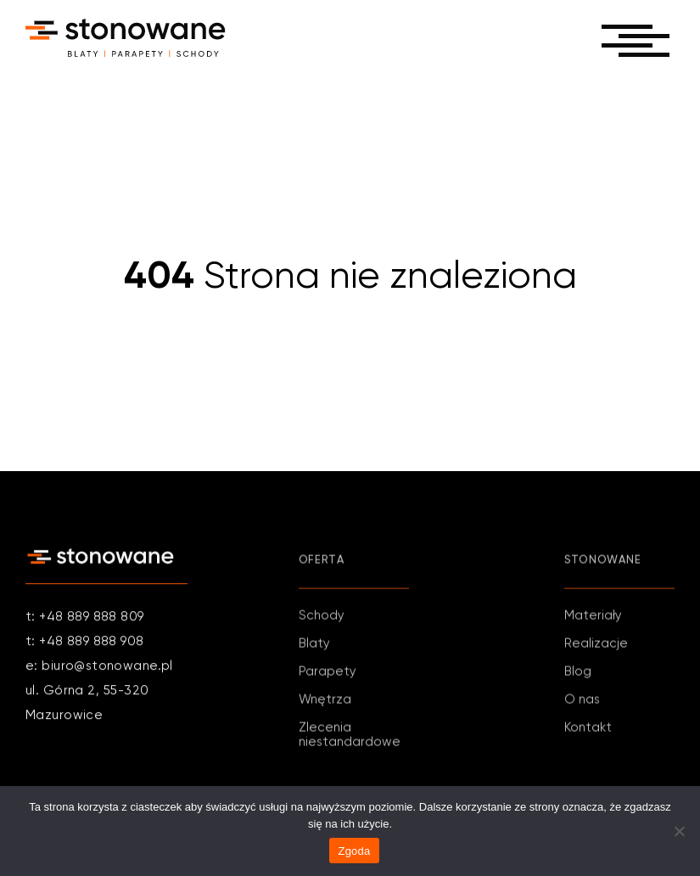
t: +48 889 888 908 (84, 642)
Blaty (314, 646)
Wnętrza (325, 702)
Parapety (327, 674)
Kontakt (588, 730)
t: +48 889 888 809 (84, 617)
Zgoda (354, 851)
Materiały (593, 618)
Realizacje (596, 646)
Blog (577, 674)
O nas (582, 702)
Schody (321, 618)
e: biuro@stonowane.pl (99, 666)
